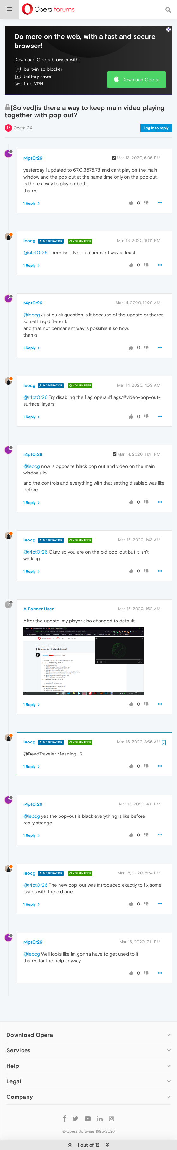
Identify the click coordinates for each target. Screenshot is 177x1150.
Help (12, 1046)
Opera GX (23, 108)
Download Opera (140, 60)
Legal (14, 1062)
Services (18, 1031)
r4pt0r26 (32, 138)
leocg (29, 221)
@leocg (31, 295)
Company (19, 1077)
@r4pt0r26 (35, 233)
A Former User (38, 589)
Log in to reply (156, 109)
